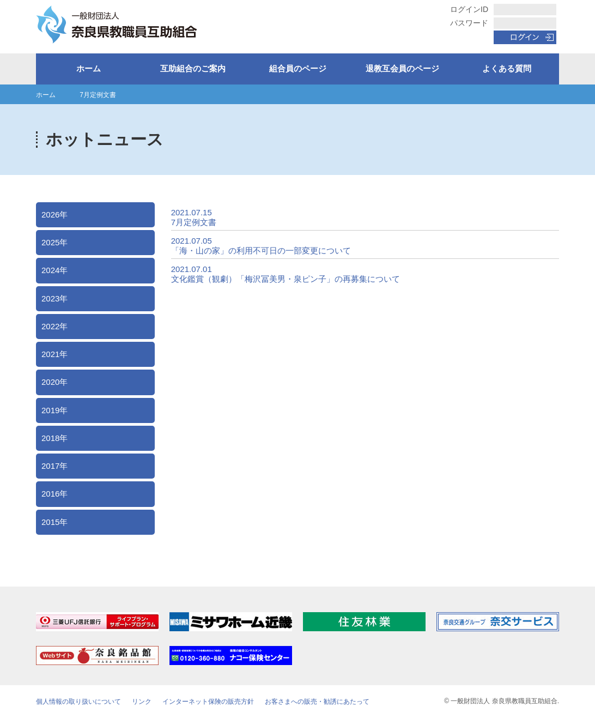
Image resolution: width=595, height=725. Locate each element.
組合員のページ (297, 68)
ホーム (88, 68)
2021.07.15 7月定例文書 (193, 217)
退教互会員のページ (402, 68)
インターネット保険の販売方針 (208, 701)
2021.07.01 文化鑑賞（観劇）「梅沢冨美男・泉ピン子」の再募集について (285, 273)
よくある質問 (506, 68)
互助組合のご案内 (193, 68)
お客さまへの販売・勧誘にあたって (317, 701)
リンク (141, 701)
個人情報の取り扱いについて (78, 701)
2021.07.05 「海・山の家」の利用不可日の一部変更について (261, 245)
